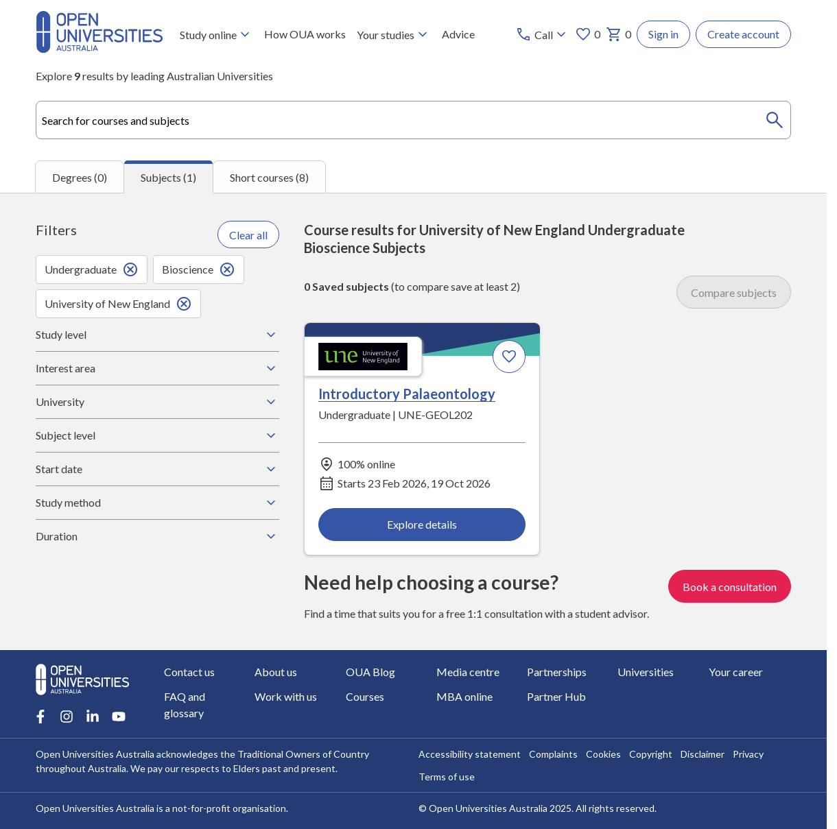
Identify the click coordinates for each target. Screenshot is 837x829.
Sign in (663, 33)
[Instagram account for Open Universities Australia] (67, 717)
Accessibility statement (469, 754)
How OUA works (305, 33)
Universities (645, 671)
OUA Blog (370, 671)
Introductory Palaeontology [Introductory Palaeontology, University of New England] (406, 394)
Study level (157, 334)
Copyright (650, 754)
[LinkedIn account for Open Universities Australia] (93, 717)
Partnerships (557, 671)
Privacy (748, 754)
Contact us (189, 671)
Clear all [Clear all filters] (248, 234)
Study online (216, 34)
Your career (736, 671)
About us (276, 671)
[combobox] (413, 120)
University (157, 402)
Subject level (157, 435)
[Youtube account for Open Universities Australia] (119, 717)
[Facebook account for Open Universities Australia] (40, 717)
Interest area (157, 368)
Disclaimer (702, 754)
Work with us (286, 696)
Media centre (467, 671)
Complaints (553, 754)
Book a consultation (730, 586)
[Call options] (542, 34)
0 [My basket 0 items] (618, 34)
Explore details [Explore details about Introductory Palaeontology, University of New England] (422, 524)
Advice (458, 33)
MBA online (464, 696)
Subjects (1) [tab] (168, 177)
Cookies (603, 754)
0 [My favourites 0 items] (587, 34)
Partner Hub (556, 696)
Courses (365, 696)
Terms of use (446, 776)
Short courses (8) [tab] (269, 177)
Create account (743, 33)
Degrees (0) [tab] (79, 177)
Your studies (394, 34)
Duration (157, 536)
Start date (157, 469)
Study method (157, 502)
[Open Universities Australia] (99, 48)
